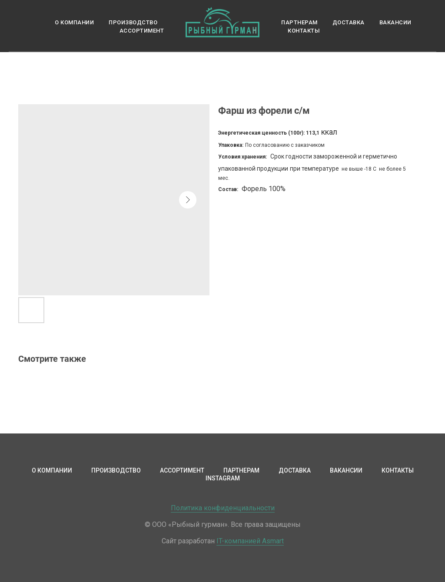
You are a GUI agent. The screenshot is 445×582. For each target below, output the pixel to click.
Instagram (223, 478)
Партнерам (299, 22)
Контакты (304, 30)
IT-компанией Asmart (250, 541)
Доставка (348, 22)
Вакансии (395, 22)
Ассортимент (142, 30)
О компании (74, 22)
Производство (133, 22)
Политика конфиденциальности (223, 508)
